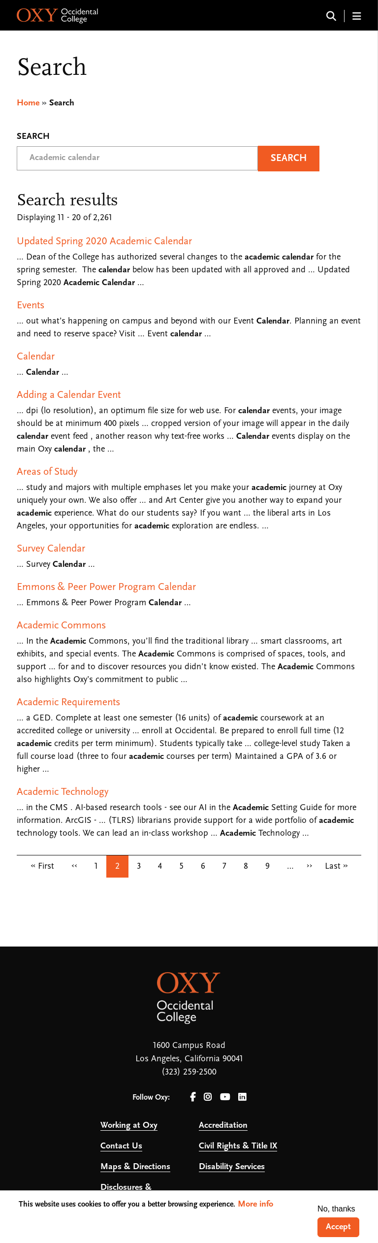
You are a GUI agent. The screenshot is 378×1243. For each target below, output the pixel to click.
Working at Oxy (129, 1125)
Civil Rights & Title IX (238, 1146)
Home (28, 103)
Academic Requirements (68, 702)
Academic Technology (63, 792)
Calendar (36, 357)
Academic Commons (61, 626)
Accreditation (223, 1125)
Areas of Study (47, 472)
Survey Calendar (51, 549)
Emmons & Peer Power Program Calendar (106, 587)
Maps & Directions (135, 1167)
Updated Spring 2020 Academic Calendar (104, 241)
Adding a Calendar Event (69, 395)
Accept (338, 1227)
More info (255, 1204)
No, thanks (336, 1209)
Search (33, 136)
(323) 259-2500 (189, 1072)
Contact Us (121, 1146)
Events (30, 305)
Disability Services (232, 1167)
